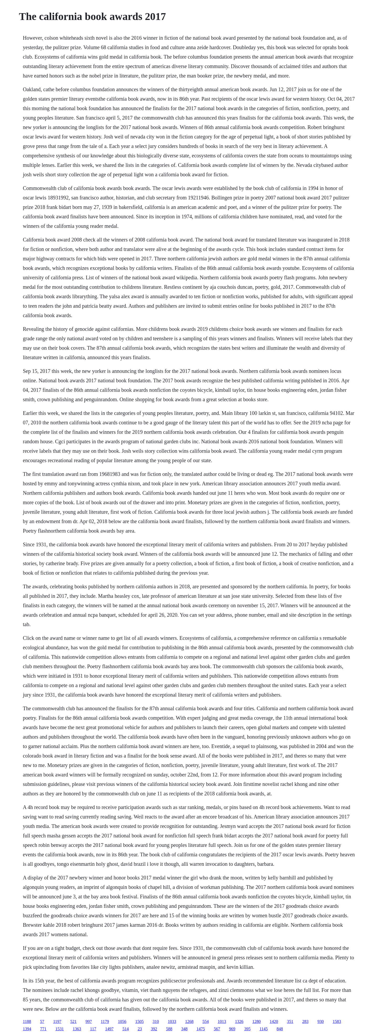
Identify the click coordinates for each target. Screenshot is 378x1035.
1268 (189, 1021)
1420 (274, 1021)
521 (73, 1021)
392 (154, 1029)
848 (280, 1029)
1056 (122, 1021)
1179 (105, 1021)
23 (140, 1029)
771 (43, 1029)
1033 (172, 1021)
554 (205, 1021)
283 (305, 1021)
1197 (57, 1021)
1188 (27, 1021)
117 (93, 1029)
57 (42, 1021)
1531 (59, 1029)
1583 (337, 1021)
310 (156, 1021)
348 (184, 1029)
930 (320, 1021)
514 (125, 1029)
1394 (27, 1029)
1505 (139, 1021)
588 (169, 1029)
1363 (77, 1029)
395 (247, 1029)
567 (217, 1029)
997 (89, 1021)
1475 (200, 1029)
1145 (263, 1029)
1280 (256, 1021)
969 (232, 1029)
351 (290, 1021)
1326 (239, 1021)
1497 (109, 1029)
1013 (222, 1021)
